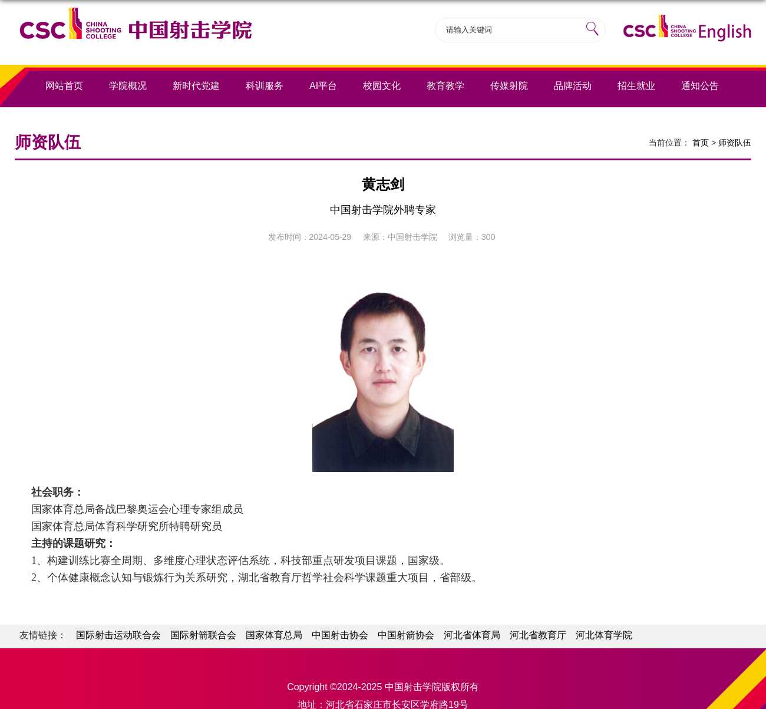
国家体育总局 (274, 635)
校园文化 (382, 86)
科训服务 (264, 86)
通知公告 (700, 86)
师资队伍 (734, 142)
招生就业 (636, 86)
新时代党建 (196, 86)
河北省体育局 (472, 635)
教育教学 (445, 86)
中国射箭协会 (406, 635)
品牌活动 (573, 86)
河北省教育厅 (538, 635)
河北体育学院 (604, 635)
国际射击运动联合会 (118, 635)
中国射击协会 (340, 635)
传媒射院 (509, 86)
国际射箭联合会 (203, 635)
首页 (700, 142)
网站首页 (64, 86)
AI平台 (323, 86)
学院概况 (128, 86)
